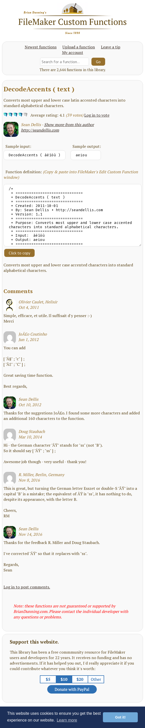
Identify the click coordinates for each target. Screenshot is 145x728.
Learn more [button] (67, 720)
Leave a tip (110, 47)
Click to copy (19, 252)
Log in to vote (96, 115)
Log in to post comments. (26, 587)
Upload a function (79, 47)
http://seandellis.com (40, 130)
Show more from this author (69, 124)
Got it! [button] (120, 717)
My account (72, 52)
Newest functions (41, 47)
